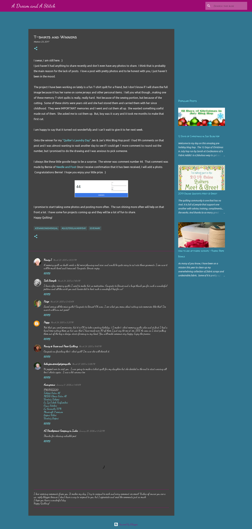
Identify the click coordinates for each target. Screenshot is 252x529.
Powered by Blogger (126, 524)
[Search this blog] (229, 6)
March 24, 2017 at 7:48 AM (69, 280)
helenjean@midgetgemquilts (57, 363)
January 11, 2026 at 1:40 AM (68, 385)
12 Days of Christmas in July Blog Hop (198, 136)
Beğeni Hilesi (50, 415)
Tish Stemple (50, 280)
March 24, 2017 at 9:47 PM (90, 346)
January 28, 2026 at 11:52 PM (92, 431)
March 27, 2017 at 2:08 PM (83, 364)
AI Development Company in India (61, 430)
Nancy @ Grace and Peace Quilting (61, 346)
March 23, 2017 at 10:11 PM (64, 260)
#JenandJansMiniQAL (46, 228)
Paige (46, 301)
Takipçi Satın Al (52, 393)
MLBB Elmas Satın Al (55, 396)
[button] (36, 48)
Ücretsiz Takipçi (51, 399)
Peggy (46, 322)
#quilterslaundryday (74, 228)
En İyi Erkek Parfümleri (56, 402)
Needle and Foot (66, 166)
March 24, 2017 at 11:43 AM (62, 301)
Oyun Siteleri (50, 405)
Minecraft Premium (53, 411)
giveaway (95, 228)
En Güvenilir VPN (52, 408)
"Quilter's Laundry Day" (77, 140)
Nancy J (48, 259)
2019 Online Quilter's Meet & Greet (197, 193)
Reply (47, 273)
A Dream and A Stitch (33, 6)
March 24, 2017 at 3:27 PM (62, 322)
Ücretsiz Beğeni (51, 418)
